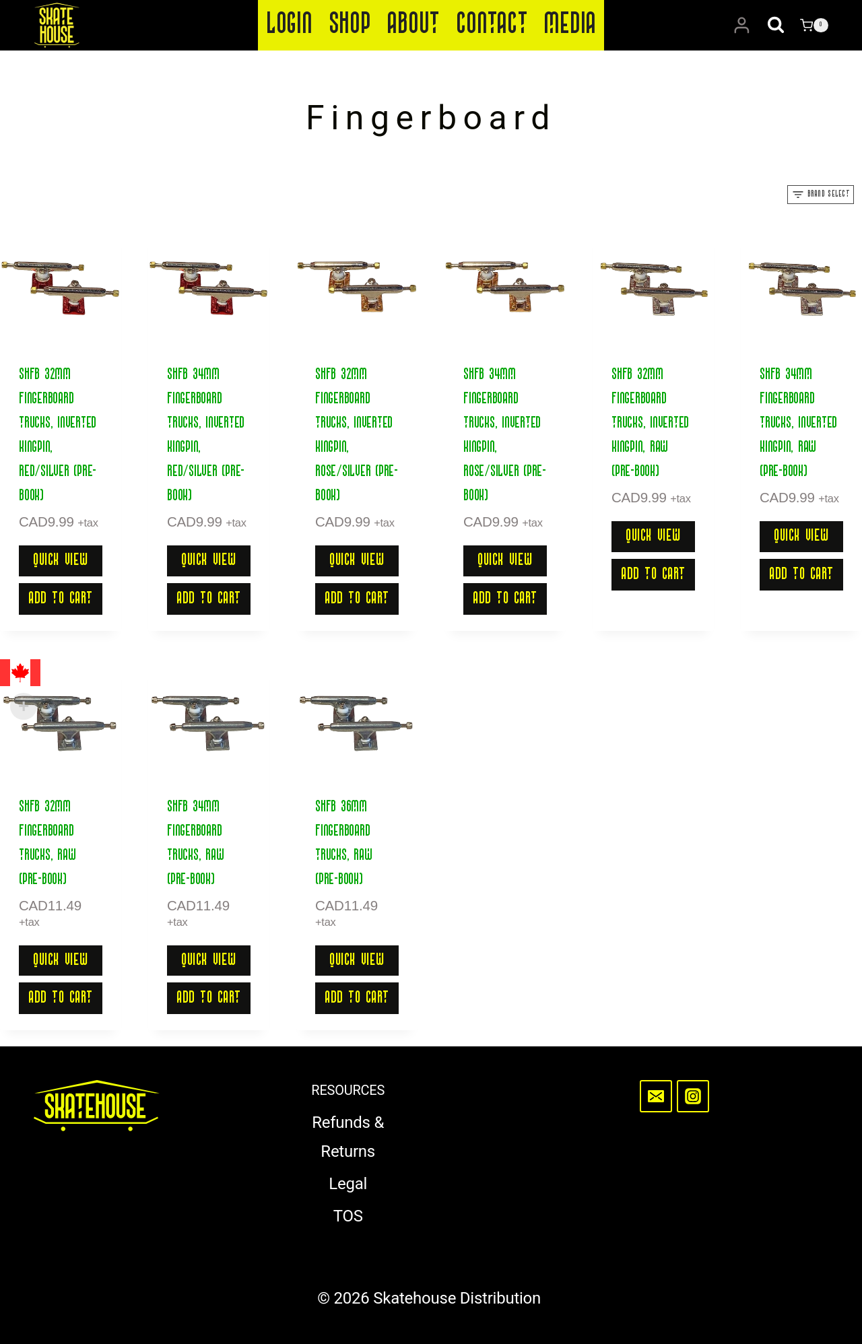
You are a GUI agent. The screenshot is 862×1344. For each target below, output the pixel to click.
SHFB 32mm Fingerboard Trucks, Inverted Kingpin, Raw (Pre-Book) (650, 423)
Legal (348, 1183)
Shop (350, 25)
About (413, 25)
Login (289, 25)
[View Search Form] (775, 25)
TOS (348, 1216)
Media (569, 25)
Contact (491, 25)
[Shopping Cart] (814, 25)
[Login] (742, 25)
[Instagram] (693, 1096)
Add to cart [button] (60, 599)
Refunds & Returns (348, 1137)
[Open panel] (820, 194)
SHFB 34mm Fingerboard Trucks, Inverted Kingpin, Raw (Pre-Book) (798, 423)
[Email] (656, 1096)
